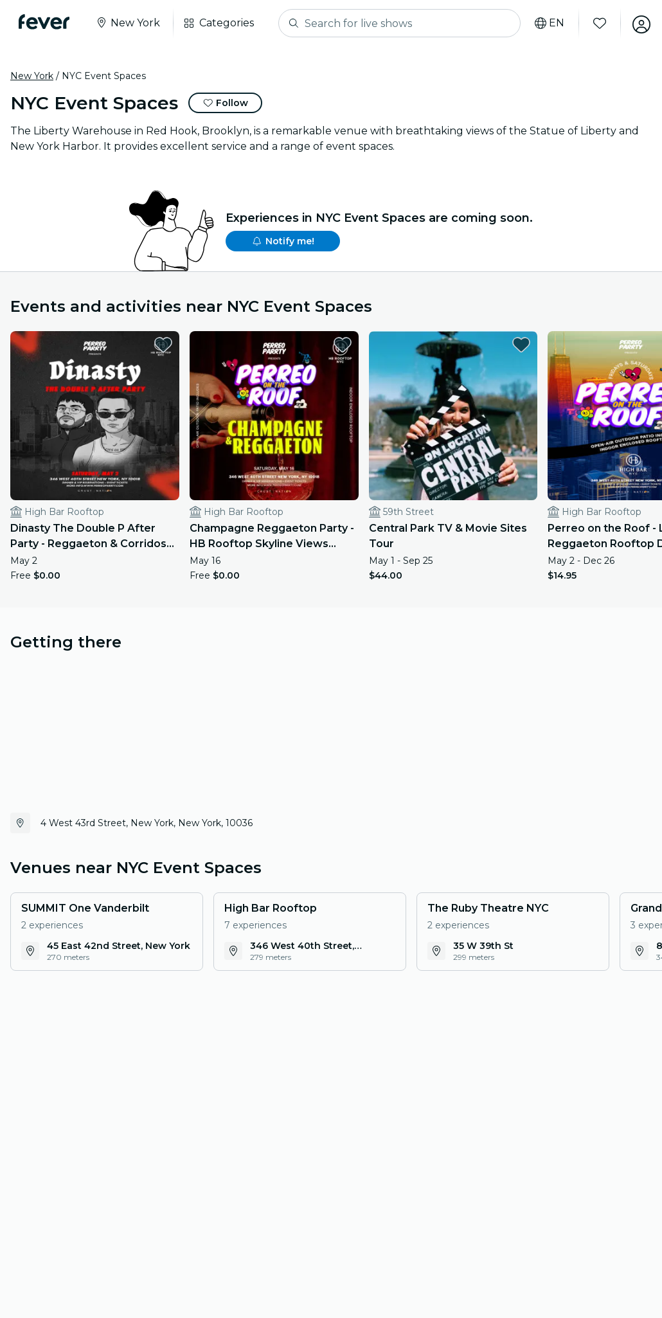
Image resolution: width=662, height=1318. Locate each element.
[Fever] (46, 22)
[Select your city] (129, 23)
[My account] (638, 23)
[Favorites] (596, 23)
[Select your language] (545, 23)
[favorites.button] (147, 344)
